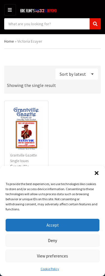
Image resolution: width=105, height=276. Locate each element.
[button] (96, 173)
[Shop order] (76, 74)
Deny (52, 240)
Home (9, 41)
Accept (52, 225)
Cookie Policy (50, 269)
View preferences (52, 256)
